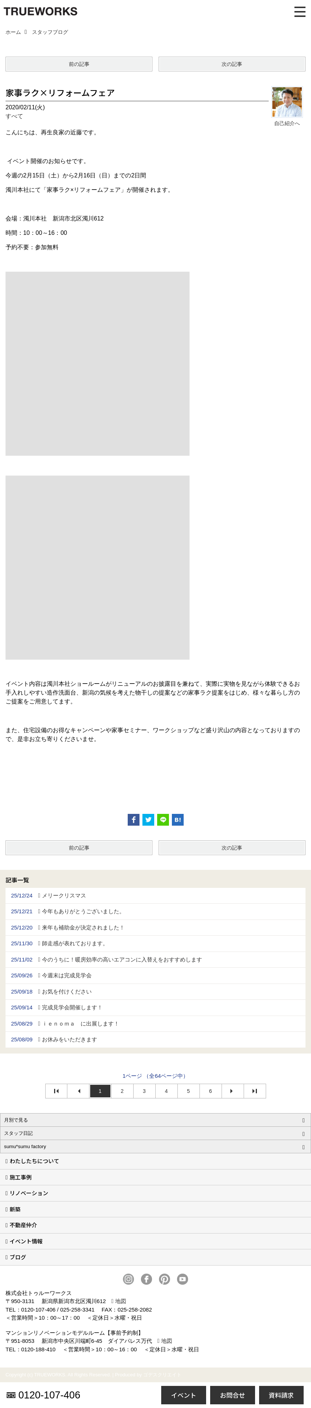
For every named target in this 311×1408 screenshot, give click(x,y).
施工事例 (21, 1177)
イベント (183, 1395)
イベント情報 (26, 1241)
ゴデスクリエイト (162, 1374)
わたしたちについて (34, 1161)
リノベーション (29, 1193)
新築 (15, 1209)
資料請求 (281, 1395)
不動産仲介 (23, 1225)
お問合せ (232, 1395)
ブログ (18, 1257)
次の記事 (232, 64)
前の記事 (79, 64)
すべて (14, 116)
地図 (120, 1301)
